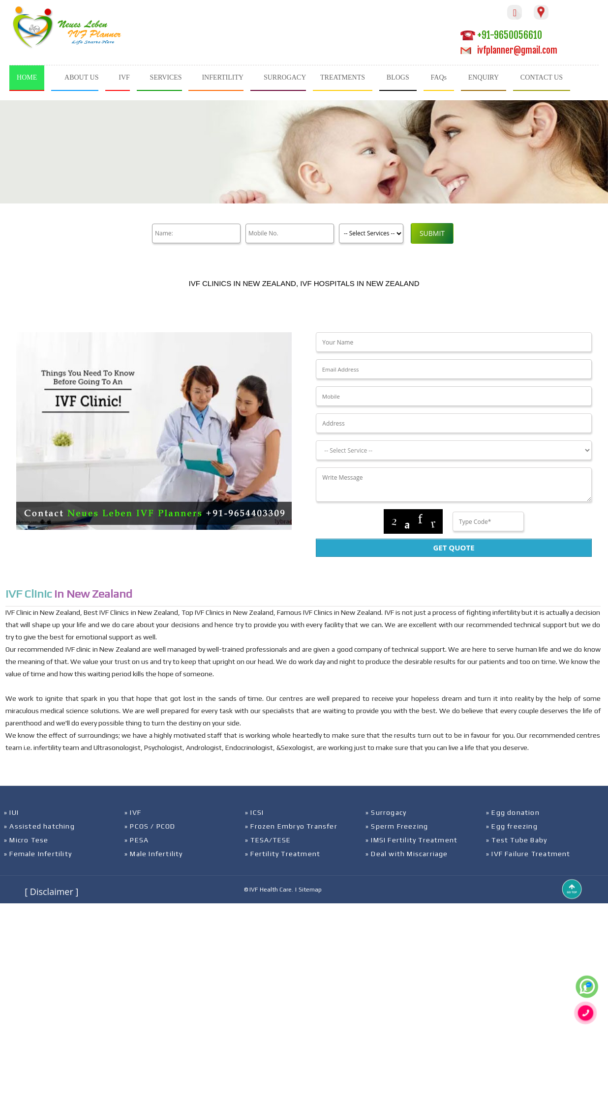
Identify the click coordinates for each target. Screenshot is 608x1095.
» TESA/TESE (268, 840)
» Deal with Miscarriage (406, 854)
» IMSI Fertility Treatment (411, 840)
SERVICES (166, 77)
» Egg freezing (512, 826)
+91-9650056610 (501, 35)
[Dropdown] (453, 450)
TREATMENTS (342, 77)
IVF (124, 77)
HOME (27, 77)
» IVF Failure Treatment (528, 854)
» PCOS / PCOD (150, 826)
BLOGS (398, 77)
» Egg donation (513, 812)
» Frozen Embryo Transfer (291, 826)
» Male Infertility (153, 854)
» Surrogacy (385, 812)
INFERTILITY (222, 77)
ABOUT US (81, 77)
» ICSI (254, 812)
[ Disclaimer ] (51, 891)
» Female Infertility (38, 854)
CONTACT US (541, 77)
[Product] (371, 233)
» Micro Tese (26, 840)
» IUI (11, 812)
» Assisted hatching (39, 826)
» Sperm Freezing (396, 826)
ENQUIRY (483, 77)
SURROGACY (285, 77)
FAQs (439, 77)
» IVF (132, 812)
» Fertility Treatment (282, 854)
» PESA (136, 840)
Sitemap (310, 889)
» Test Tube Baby (516, 840)
